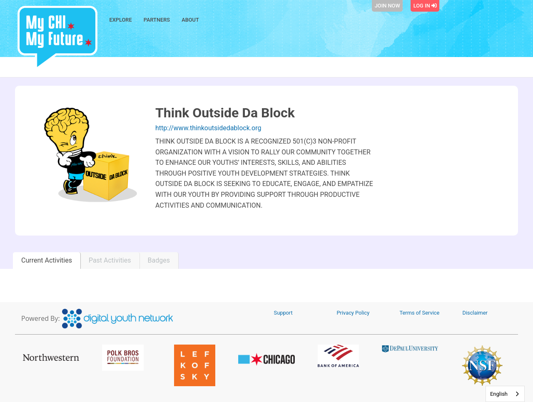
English (499, 394)
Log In (425, 5)
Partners (157, 20)
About (190, 20)
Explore (121, 20)
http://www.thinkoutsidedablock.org (208, 128)
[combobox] (505, 394)
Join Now (387, 5)
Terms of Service (420, 313)
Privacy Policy (353, 313)
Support (283, 313)
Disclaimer (475, 313)
